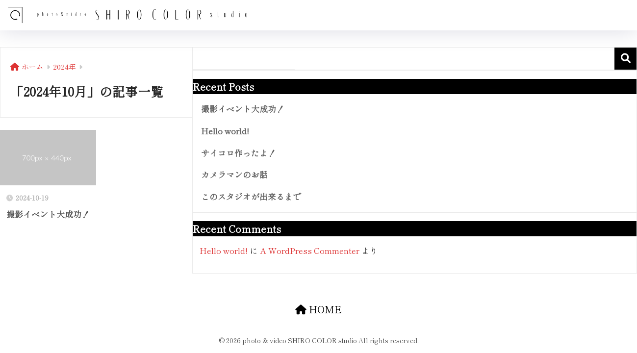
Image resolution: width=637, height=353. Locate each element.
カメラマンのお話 (234, 174)
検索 (625, 59)
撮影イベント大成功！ (242, 109)
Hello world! (225, 131)
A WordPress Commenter (309, 250)
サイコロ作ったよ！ (238, 153)
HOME (318, 309)
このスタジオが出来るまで (251, 196)
